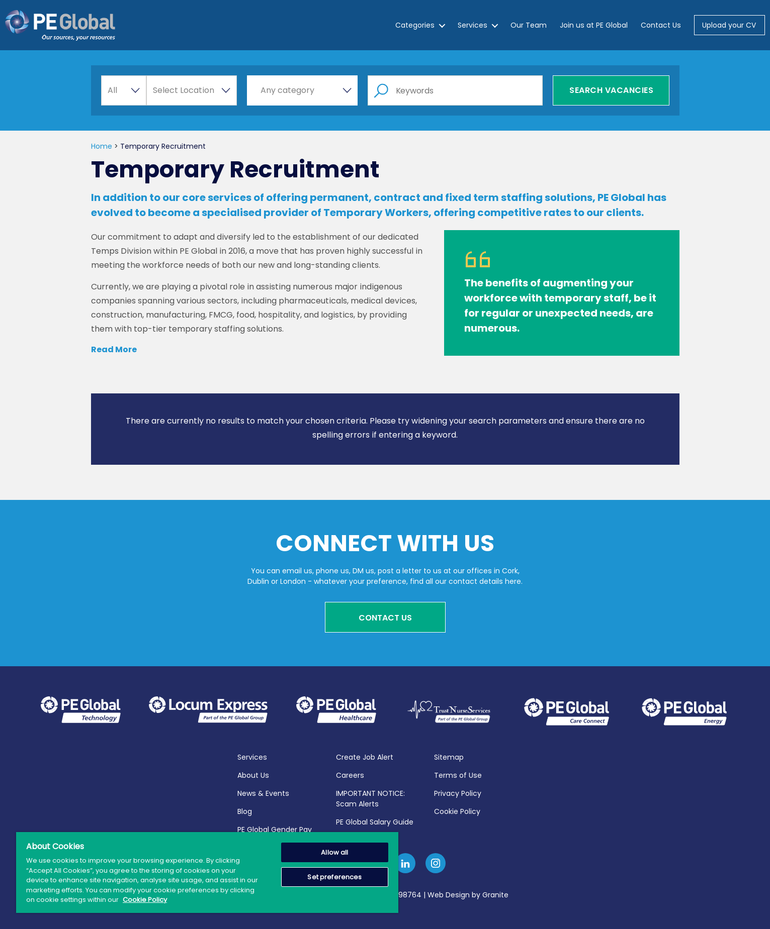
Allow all (334, 852)
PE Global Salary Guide (374, 820)
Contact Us (661, 25)
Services (472, 25)
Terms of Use (458, 774)
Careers (350, 774)
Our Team (528, 25)
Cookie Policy (457, 810)
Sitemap (449, 756)
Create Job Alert (364, 756)
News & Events (263, 792)
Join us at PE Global (594, 25)
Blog (244, 810)
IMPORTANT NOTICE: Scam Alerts (370, 797)
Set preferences (334, 877)
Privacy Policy (457, 792)
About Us (253, 774)
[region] (207, 872)
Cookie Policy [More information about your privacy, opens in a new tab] (145, 899)
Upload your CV (729, 25)
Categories (415, 25)
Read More (114, 349)
